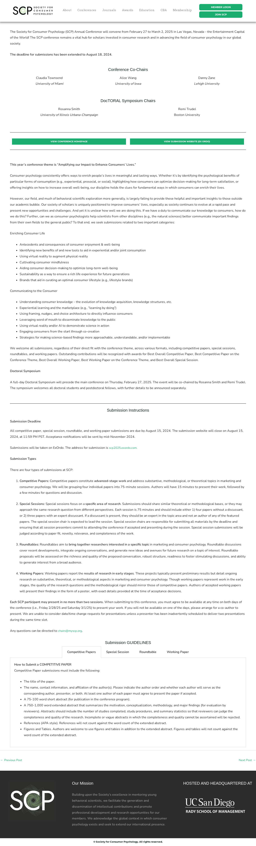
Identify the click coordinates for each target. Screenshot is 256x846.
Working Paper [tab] (178, 652)
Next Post (246, 760)
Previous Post (12, 760)
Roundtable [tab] (147, 652)
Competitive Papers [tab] (81, 652)
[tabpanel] (128, 702)
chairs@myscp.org (71, 631)
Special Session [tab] (117, 652)
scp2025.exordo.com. (124, 448)
